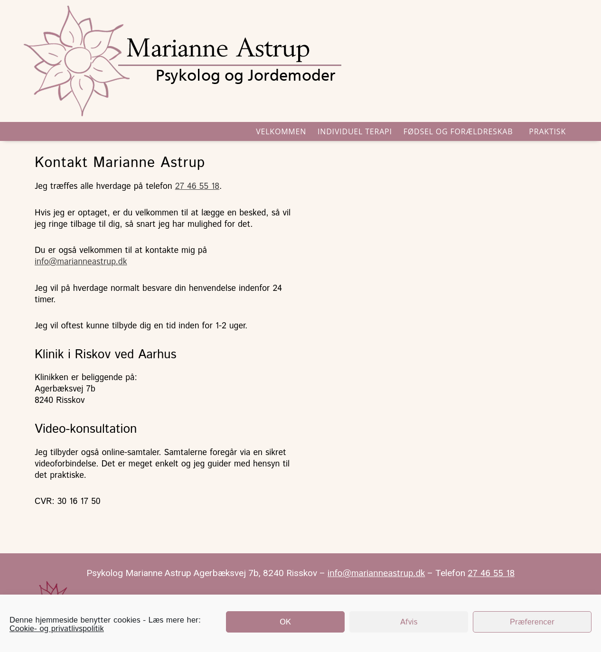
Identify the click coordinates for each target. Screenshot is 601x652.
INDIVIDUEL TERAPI (355, 131)
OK (285, 622)
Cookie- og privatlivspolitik (56, 628)
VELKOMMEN (281, 131)
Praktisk (550, 131)
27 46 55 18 (197, 186)
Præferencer (532, 622)
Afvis (409, 622)
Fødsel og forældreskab (461, 131)
